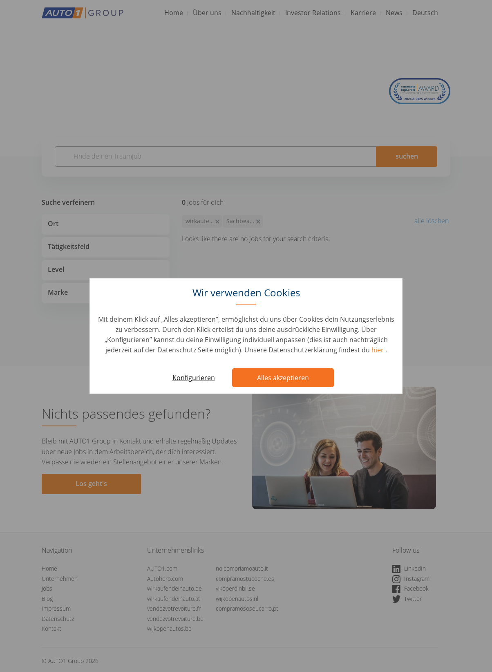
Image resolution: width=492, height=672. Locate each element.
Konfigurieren (193, 377)
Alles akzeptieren (283, 377)
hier (378, 349)
